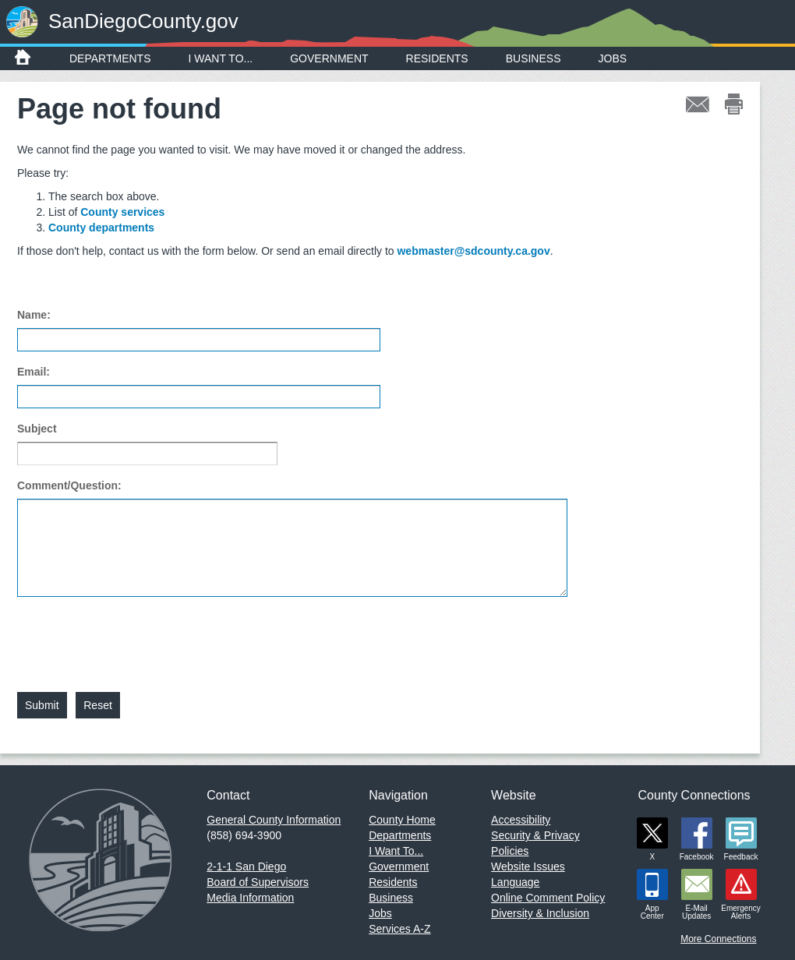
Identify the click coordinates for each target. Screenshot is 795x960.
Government (329, 58)
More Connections (718, 939)
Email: (33, 371)
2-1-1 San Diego (246, 866)
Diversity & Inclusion (540, 913)
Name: (34, 315)
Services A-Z (399, 929)
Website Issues (528, 866)
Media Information (250, 897)
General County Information (274, 820)
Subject (37, 428)
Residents (437, 58)
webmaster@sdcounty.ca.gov (473, 251)
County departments (101, 227)
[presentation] (135, 635)
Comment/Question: (69, 485)
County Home (402, 820)
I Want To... (221, 58)
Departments (110, 58)
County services (122, 212)
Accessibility (520, 820)
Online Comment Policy (548, 897)
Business (533, 58)
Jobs (613, 58)
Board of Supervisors (258, 882)
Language (515, 882)
